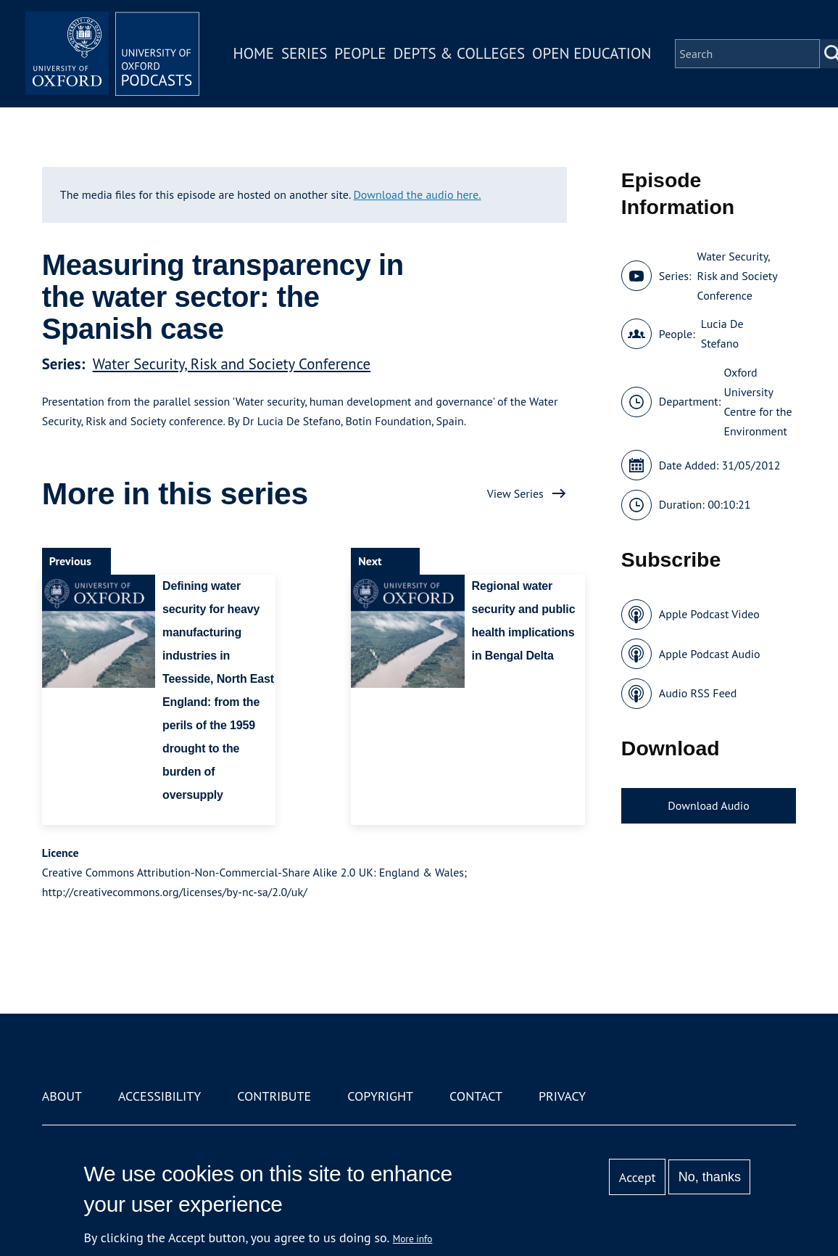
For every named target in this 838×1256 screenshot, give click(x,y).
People (360, 53)
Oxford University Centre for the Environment (757, 401)
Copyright (380, 1096)
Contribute (274, 1096)
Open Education (591, 53)
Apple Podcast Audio (709, 654)
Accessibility (159, 1096)
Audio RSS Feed (698, 693)
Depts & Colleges (460, 53)
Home (253, 53)
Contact (475, 1096)
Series (304, 53)
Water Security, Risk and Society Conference (232, 364)
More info (413, 1238)
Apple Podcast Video (709, 614)
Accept (637, 1177)
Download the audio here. (417, 194)
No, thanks (710, 1177)
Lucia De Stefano (722, 333)
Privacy (562, 1096)
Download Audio (708, 805)
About (62, 1096)
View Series (515, 493)
